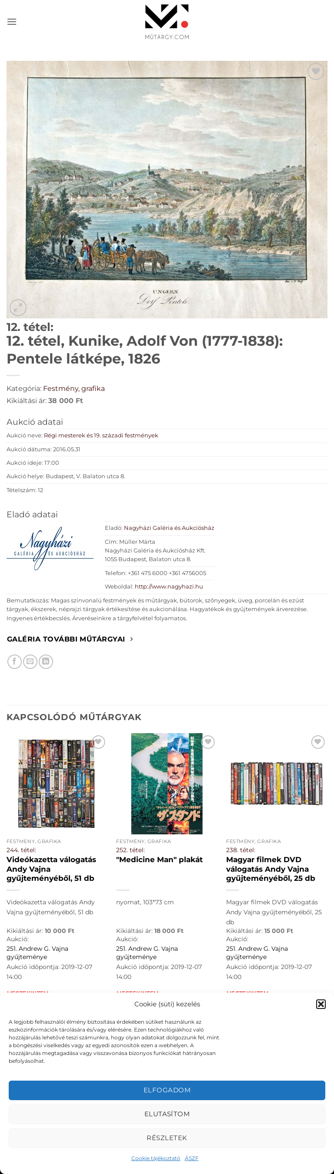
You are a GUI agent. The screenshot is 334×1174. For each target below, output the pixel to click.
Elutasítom (167, 1114)
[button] (321, 1004)
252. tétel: (130, 850)
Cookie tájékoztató (155, 1158)
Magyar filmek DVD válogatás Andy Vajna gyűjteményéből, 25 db (270, 869)
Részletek (167, 1138)
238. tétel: (240, 850)
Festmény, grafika (74, 388)
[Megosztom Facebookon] (14, 662)
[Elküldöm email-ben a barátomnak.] (30, 662)
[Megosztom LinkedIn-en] (46, 662)
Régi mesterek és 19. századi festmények (101, 435)
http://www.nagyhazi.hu (169, 586)
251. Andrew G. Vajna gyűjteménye (37, 953)
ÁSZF (192, 1158)
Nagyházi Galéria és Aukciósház (169, 528)
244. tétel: (21, 850)
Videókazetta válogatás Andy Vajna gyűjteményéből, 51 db (51, 869)
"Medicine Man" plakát (159, 859)
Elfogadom (167, 1090)
